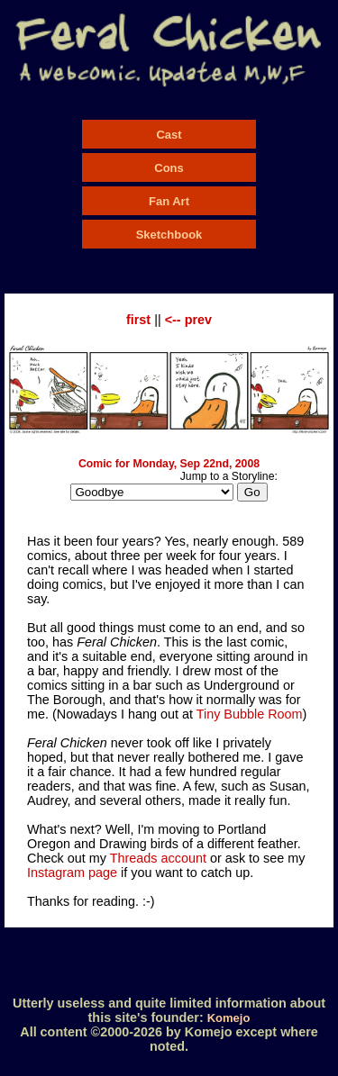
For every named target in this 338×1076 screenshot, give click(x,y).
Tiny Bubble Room (249, 714)
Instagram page (72, 872)
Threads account (158, 858)
